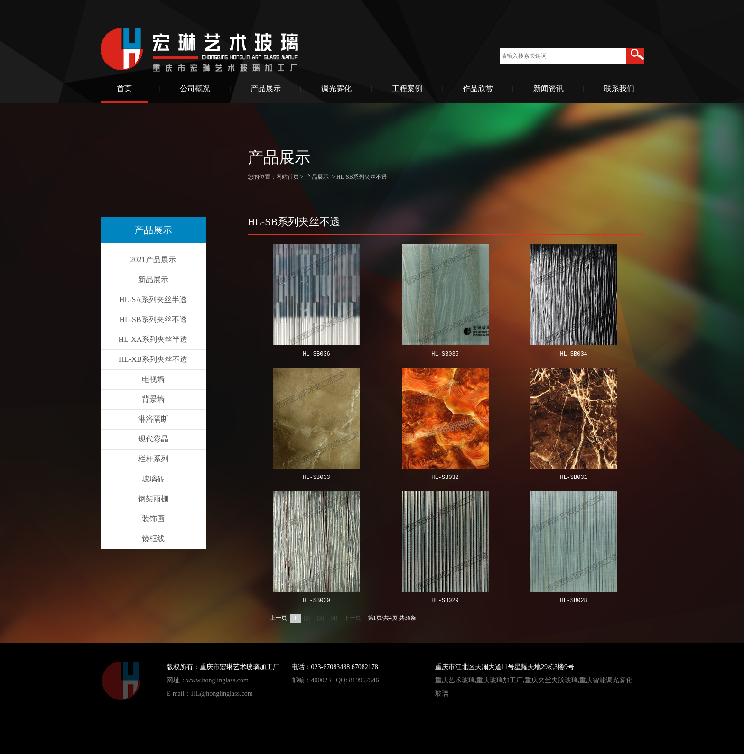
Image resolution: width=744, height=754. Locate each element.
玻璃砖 (153, 479)
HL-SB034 (573, 354)
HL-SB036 (316, 354)
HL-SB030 (316, 601)
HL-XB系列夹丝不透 (153, 359)
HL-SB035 (445, 354)
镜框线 (153, 538)
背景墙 (153, 399)
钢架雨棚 (153, 499)
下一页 (352, 618)
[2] (307, 618)
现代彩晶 (153, 439)
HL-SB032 (445, 478)
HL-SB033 (316, 478)
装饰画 (153, 519)
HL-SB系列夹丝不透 (152, 319)
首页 (124, 88)
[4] (334, 618)
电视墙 (153, 379)
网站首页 (287, 177)
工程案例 (407, 88)
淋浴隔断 (153, 419)
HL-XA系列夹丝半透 (153, 339)
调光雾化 (336, 88)
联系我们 (619, 88)
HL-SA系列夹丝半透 (153, 299)
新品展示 (153, 280)
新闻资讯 (548, 88)
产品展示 (266, 88)
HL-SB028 (573, 601)
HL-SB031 (573, 478)
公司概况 (195, 88)
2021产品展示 (153, 260)
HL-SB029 (445, 601)
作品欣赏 (478, 88)
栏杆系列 (153, 459)
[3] (320, 618)
